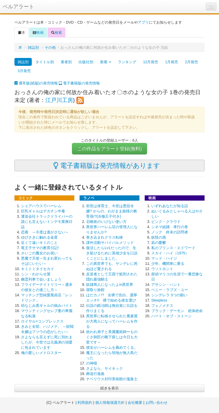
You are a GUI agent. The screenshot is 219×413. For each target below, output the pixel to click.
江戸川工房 (59, 100)
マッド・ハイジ (164, 258)
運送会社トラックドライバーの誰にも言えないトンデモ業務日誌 (46, 221)
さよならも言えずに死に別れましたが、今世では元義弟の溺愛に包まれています (46, 342)
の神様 (91, 363)
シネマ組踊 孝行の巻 (169, 227)
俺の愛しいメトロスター (41, 353)
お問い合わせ (156, 402)
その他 (50, 47)
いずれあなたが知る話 (169, 206)
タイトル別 (44, 62)
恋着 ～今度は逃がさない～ (45, 232)
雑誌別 (33, 47)
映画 (38, 32)
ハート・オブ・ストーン (171, 316)
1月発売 (171, 62)
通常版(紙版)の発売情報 (36, 83)
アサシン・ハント (166, 284)
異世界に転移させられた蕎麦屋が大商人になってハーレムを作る (112, 321)
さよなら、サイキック (104, 368)
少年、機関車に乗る (167, 263)
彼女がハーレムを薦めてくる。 (112, 347)
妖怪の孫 (158, 237)
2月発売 (191, 62)
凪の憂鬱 (158, 242)
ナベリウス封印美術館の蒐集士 (112, 379)
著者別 (66, 62)
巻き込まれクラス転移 (104, 237)
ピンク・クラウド (166, 221)
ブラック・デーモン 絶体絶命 (177, 311)
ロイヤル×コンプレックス (42, 321)
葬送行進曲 (95, 374)
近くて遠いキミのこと (39, 242)
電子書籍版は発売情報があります (106, 165)
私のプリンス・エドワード (173, 248)
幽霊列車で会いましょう (41, 279)
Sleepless (159, 300)
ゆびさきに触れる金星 (39, 237)
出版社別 (86, 62)
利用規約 (84, 402)
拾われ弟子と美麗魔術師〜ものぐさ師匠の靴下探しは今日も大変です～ (112, 337)
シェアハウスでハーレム (41, 206)
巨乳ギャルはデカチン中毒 (43, 211)
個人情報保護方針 (110, 402)
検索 (56, 32)
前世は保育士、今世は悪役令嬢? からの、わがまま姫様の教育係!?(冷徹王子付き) (111, 211)
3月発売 (24, 71)
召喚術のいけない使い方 (106, 221)
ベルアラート (18, 6)
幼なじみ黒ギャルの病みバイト (46, 305)
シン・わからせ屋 (35, 274)
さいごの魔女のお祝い (39, 253)
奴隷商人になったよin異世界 (109, 284)
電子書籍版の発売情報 (79, 83)
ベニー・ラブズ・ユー (169, 290)
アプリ (143, 22)
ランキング (127, 62)
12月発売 (150, 62)
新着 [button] (105, 62)
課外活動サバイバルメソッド (110, 242)
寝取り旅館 (95, 290)
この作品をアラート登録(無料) (109, 148)
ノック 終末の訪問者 (169, 232)
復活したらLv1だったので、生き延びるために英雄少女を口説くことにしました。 (112, 253)
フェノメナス (162, 305)
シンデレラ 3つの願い (169, 295)
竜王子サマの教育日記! (40, 248)
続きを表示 (109, 388)
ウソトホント (162, 269)
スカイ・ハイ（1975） (170, 253)
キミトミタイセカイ (37, 269)
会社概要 (135, 402)
